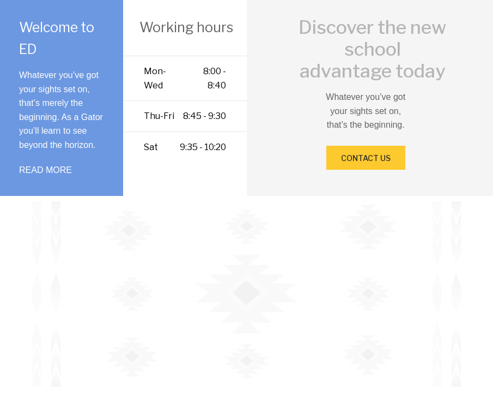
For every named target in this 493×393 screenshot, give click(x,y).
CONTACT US (366, 158)
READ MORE (45, 170)
